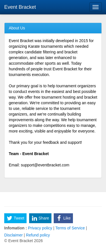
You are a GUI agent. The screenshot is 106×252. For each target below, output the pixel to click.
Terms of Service (70, 228)
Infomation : (15, 228)
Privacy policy (40, 228)
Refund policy (37, 235)
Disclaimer (14, 235)
